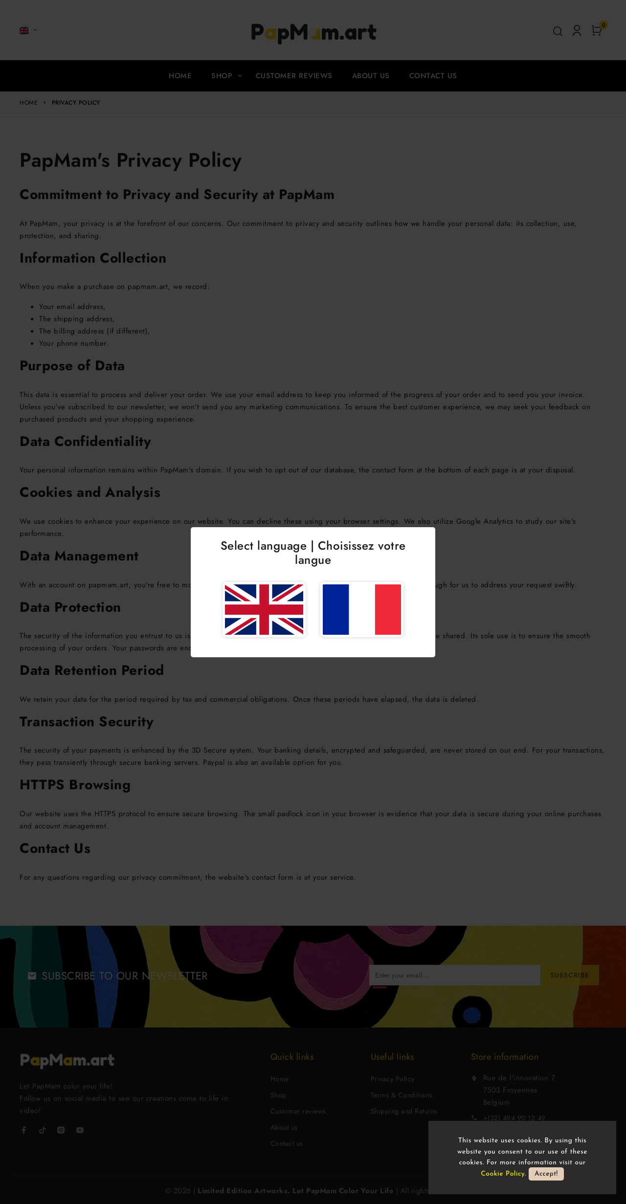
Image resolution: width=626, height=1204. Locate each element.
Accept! (546, 1174)
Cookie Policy (503, 1174)
